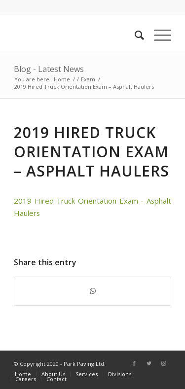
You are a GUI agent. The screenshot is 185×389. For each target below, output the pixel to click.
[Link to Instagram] (163, 363)
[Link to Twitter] (149, 363)
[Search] (134, 35)
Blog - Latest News (49, 69)
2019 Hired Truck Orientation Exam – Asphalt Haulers (91, 151)
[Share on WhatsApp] (92, 291)
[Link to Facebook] (134, 363)
